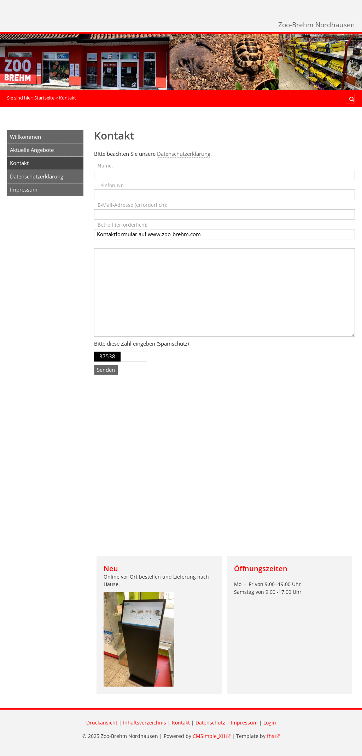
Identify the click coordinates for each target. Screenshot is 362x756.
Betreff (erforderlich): (122, 225)
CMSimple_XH (209, 736)
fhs (270, 736)
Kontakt (181, 723)
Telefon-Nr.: (112, 185)
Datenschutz (210, 723)
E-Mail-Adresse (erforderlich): (132, 205)
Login (269, 723)
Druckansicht (101, 723)
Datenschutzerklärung (36, 176)
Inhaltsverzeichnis (144, 723)
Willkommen (25, 136)
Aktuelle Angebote (32, 149)
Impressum (23, 189)
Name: (105, 166)
